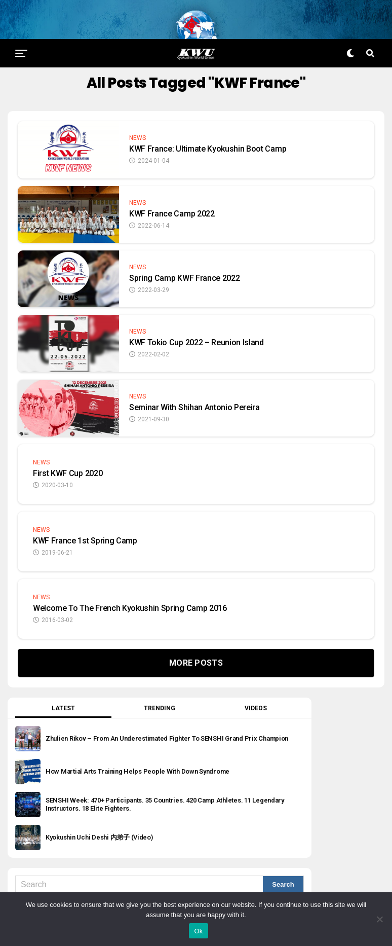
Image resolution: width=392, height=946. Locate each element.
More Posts (196, 646)
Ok (198, 931)
